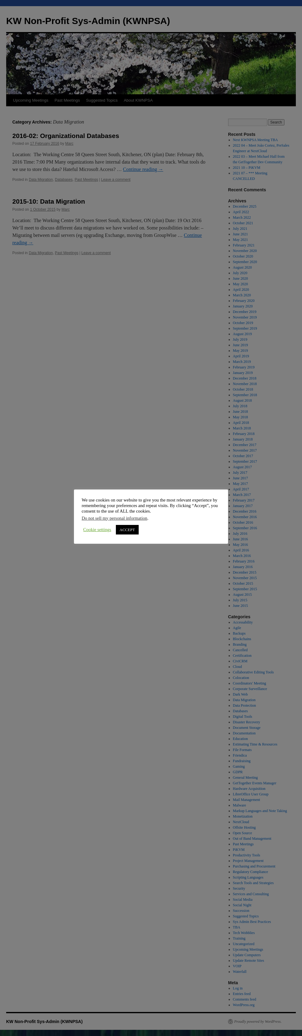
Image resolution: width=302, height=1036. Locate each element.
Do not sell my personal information (114, 518)
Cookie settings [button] (97, 529)
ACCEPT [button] (127, 529)
